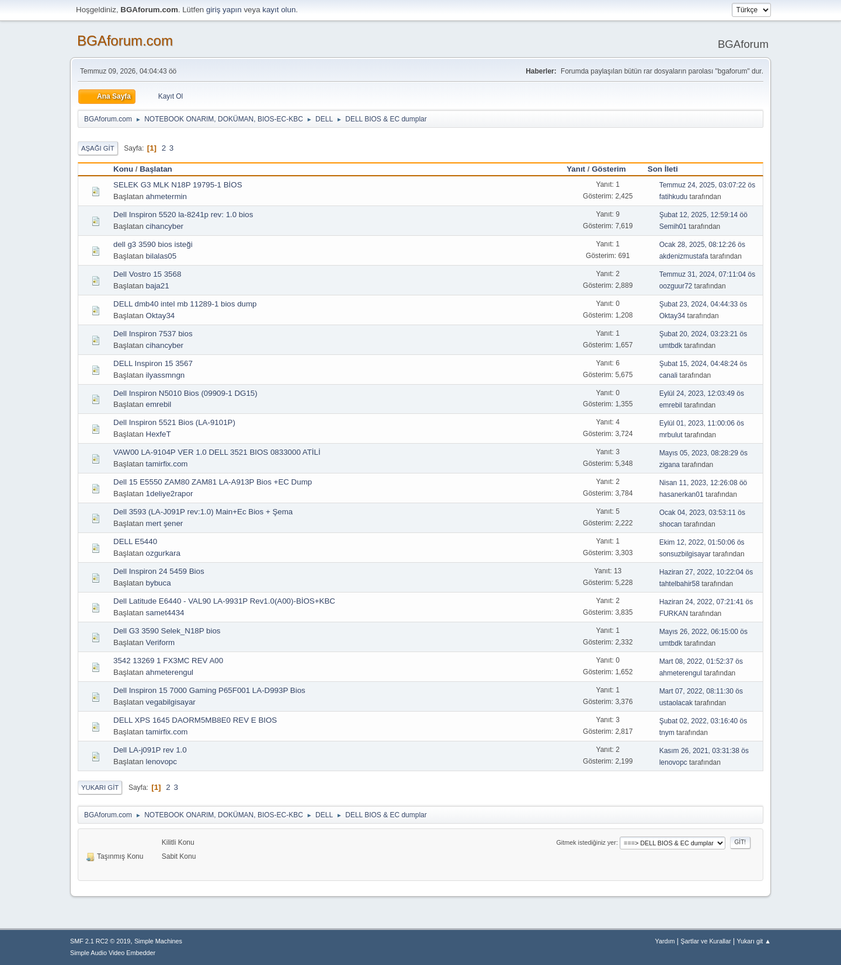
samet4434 (165, 612)
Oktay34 (160, 315)
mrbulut (671, 435)
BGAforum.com (125, 40)
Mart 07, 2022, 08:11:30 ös (701, 691)
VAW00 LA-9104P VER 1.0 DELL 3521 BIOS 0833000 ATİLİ (217, 452)
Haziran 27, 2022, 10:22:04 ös (706, 572)
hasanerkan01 (681, 494)
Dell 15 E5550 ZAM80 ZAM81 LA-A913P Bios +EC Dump (212, 482)
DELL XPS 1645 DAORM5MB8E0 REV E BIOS (195, 720)
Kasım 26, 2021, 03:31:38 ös (704, 751)
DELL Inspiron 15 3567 (153, 363)
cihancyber (164, 226)
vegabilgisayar (171, 702)
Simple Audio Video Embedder (112, 952)
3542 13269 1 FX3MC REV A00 (168, 660)
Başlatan (156, 169)
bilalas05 (161, 256)
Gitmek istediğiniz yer (586, 842)
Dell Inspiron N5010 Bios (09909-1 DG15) (185, 393)
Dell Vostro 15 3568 (147, 274)
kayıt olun (279, 9)
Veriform (160, 642)
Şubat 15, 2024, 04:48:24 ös (703, 364)
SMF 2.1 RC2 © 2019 (100, 941)
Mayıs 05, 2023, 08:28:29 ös (703, 453)
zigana (669, 465)
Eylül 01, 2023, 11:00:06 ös (701, 423)
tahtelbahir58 (679, 584)
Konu (123, 169)
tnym (667, 733)
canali (668, 375)
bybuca (158, 583)
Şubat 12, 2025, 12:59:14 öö (703, 215)
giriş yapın (224, 9)
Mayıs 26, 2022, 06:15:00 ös (703, 632)
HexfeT (158, 434)
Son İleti (668, 169)
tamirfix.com (167, 463)
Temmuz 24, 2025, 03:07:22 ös (707, 185)
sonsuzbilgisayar (685, 554)
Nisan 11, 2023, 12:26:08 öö (703, 483)
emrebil (159, 404)
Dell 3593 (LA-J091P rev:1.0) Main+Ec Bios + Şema (203, 511)
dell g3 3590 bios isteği (153, 244)
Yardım (665, 941)
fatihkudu (673, 197)
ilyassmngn (165, 375)
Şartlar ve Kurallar (705, 941)
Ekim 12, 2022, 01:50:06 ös (702, 542)
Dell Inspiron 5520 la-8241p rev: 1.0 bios (183, 214)
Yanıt (576, 169)
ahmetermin (166, 196)
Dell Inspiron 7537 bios (153, 333)
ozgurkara (163, 553)
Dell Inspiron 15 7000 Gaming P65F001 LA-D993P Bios (209, 690)
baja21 (157, 285)
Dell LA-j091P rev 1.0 (150, 749)
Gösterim (609, 169)
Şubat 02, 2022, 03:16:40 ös (703, 721)
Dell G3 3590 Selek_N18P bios (167, 630)
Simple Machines (158, 941)
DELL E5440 (135, 541)
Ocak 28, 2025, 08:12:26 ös (702, 245)
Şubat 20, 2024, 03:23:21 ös (703, 334)
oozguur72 (676, 286)
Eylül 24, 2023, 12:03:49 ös (701, 393)
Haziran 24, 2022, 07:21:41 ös (706, 602)
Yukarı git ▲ (753, 941)
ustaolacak (676, 703)
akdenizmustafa (683, 256)
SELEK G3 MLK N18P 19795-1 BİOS (177, 184)
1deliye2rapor (169, 493)
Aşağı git (97, 148)
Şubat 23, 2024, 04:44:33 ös (703, 304)
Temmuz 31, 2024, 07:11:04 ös (707, 274)
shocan (670, 524)
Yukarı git (100, 787)
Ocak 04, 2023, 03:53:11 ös (702, 512)
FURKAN (673, 613)
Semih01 (673, 226)
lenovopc (161, 761)
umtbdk (670, 346)
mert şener (164, 523)
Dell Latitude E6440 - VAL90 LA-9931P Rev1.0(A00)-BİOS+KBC (224, 601)
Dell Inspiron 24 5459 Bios (158, 571)
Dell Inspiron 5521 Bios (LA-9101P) (174, 422)
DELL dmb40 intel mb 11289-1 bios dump (184, 303)
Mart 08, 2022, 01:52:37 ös (701, 661)
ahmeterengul (170, 672)
